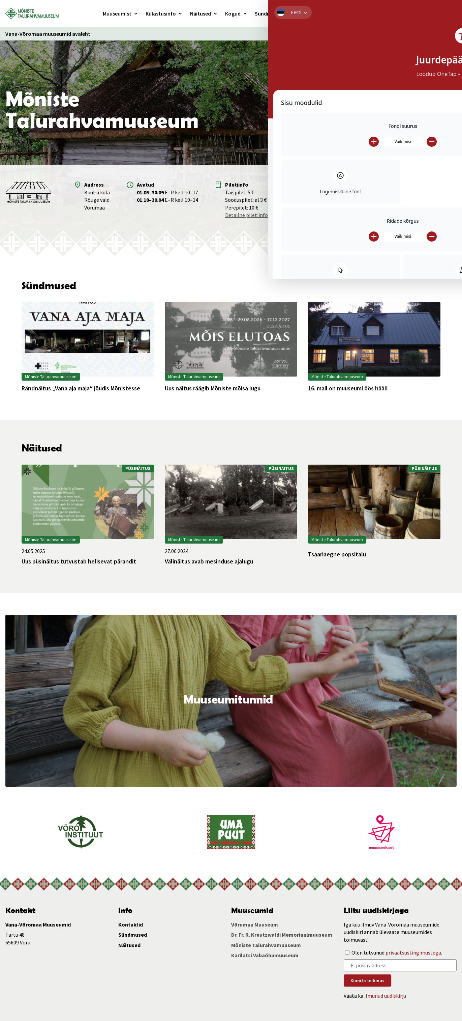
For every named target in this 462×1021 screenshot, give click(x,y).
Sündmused (269, 13)
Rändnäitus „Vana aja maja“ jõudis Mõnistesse (81, 388)
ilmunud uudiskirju (385, 995)
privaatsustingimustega (413, 952)
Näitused (200, 13)
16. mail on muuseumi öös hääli (348, 388)
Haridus (299, 13)
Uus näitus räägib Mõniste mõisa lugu (212, 388)
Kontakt (326, 13)
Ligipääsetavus (365, 33)
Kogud (233, 13)
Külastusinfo (161, 13)
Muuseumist (117, 13)
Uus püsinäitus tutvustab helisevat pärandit (79, 561)
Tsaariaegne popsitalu (337, 554)
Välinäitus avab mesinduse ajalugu (209, 561)
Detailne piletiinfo (246, 215)
